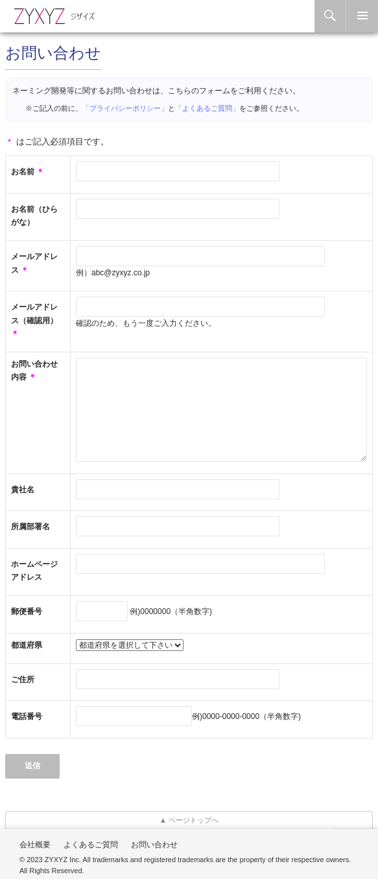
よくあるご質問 (91, 844)
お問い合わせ (154, 844)
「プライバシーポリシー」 (125, 108)
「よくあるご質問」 (207, 108)
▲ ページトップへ (189, 820)
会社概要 (35, 844)
